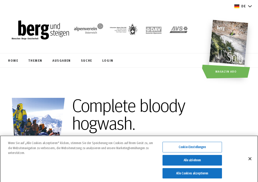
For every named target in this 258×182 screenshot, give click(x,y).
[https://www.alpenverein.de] (153, 30)
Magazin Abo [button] (226, 71)
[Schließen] (249, 160)
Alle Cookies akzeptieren (192, 174)
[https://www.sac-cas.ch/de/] (123, 30)
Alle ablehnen (192, 161)
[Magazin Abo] (229, 49)
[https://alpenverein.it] (179, 30)
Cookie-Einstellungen (192, 148)
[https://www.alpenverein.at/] (87, 30)
